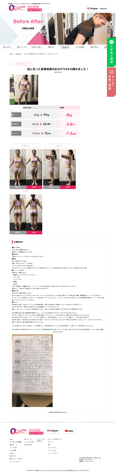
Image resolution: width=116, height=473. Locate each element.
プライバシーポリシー (15, 461)
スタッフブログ (52, 447)
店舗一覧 (50, 47)
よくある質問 (80, 47)
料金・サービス (21, 47)
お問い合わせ (94, 47)
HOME (11, 54)
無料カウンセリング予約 (16, 458)
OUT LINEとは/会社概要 (15, 442)
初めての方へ (7, 47)
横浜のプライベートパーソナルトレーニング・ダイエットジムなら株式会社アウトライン (57, 470)
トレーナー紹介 (13, 447)
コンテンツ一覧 (52, 450)
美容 (49, 444)
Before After (18, 54)
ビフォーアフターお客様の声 (65, 47)
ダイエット (50, 442)
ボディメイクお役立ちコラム (55, 439)
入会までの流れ (36, 47)
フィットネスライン (53, 453)
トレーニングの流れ (29, 442)
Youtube (12, 453)
